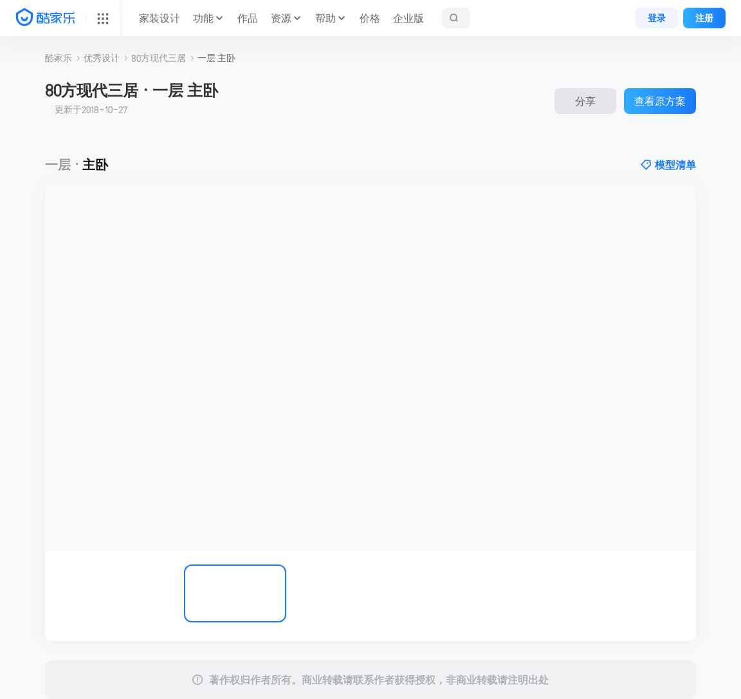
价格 (370, 18)
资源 (281, 18)
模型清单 (668, 165)
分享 (585, 101)
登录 (657, 18)
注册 (704, 18)
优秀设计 (102, 57)
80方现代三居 (158, 57)
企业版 (408, 18)
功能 (203, 18)
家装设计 (159, 18)
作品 (247, 18)
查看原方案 (660, 101)
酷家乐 (58, 57)
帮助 (325, 18)
